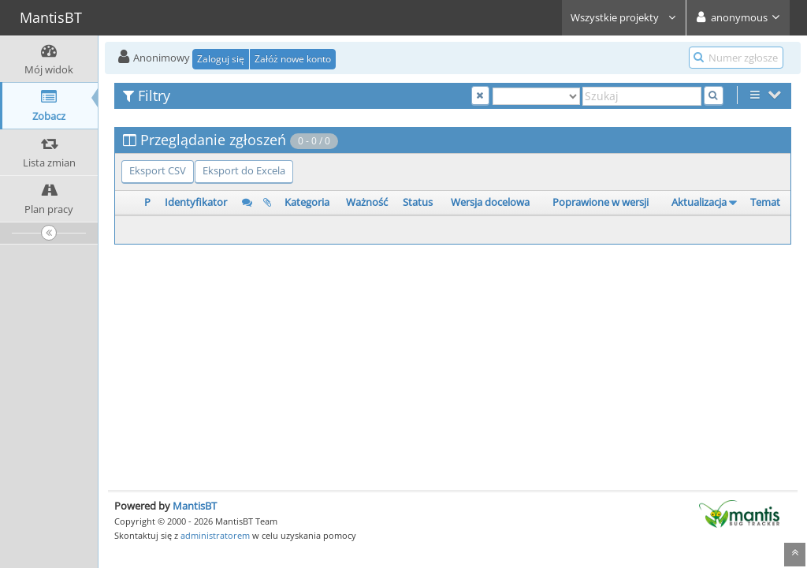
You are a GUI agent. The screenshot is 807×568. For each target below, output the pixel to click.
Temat (765, 202)
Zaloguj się (220, 58)
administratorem (215, 535)
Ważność (367, 202)
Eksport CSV (157, 170)
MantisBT (195, 506)
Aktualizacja (699, 202)
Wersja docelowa (490, 202)
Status (418, 202)
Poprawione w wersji (600, 202)
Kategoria (306, 202)
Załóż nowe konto (293, 58)
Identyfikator (196, 202)
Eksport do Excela (244, 170)
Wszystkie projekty (623, 17)
